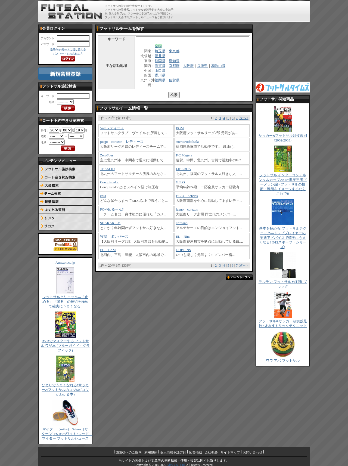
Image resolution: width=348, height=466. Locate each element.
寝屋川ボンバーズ (114, 237)
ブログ (65, 226)
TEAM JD (107, 169)
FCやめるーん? (111, 209)
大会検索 (65, 185)
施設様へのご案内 (129, 452)
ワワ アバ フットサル (282, 361)
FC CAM (108, 250)
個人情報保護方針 (173, 452)
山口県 (160, 71)
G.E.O (180, 182)
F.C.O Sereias (187, 196)
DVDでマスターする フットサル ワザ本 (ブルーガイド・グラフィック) (65, 345)
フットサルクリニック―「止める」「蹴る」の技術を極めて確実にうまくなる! (65, 301)
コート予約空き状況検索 (65, 177)
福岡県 (160, 80)
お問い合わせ (252, 452)
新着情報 (65, 202)
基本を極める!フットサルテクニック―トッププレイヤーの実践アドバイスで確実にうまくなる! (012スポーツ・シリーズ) (282, 238)
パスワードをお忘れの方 (68, 53)
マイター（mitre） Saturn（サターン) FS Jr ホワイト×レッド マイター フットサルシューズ (67, 433)
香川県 (160, 75)
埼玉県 (160, 51)
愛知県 (174, 61)
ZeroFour (106, 155)
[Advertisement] (245, 11)
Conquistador (109, 182)
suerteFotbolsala (187, 142)
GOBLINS (183, 250)
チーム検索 (65, 194)
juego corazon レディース (122, 142)
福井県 (160, 56)
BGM (180, 128)
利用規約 (150, 452)
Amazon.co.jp (65, 262)
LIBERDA (183, 169)
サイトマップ (230, 452)
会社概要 (211, 452)
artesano (182, 223)
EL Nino (183, 237)
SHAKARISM (110, 223)
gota (103, 196)
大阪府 (188, 66)
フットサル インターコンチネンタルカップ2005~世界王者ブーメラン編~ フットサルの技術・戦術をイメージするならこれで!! (283, 184)
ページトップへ (239, 277)
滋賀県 (160, 66)
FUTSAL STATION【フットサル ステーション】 (71, 12)
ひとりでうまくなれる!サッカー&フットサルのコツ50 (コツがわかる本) (65, 389)
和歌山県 (218, 66)
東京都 (174, 51)
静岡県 (160, 61)
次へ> (243, 118)
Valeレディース (112, 128)
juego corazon (187, 209)
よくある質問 (65, 210)
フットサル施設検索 (65, 169)
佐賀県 (174, 80)
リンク (65, 218)
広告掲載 (195, 452)
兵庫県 (202, 66)
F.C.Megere (184, 155)
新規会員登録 (65, 73)
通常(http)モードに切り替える (68, 49)
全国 (158, 46)
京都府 (174, 66)
